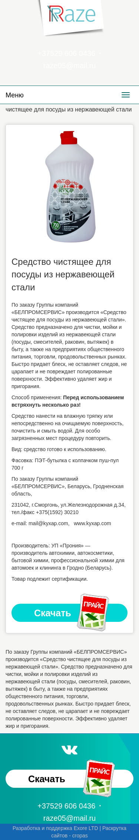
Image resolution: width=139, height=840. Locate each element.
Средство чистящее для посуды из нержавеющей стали (63, 274)
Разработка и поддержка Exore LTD (55, 828)
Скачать (72, 613)
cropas (80, 836)
